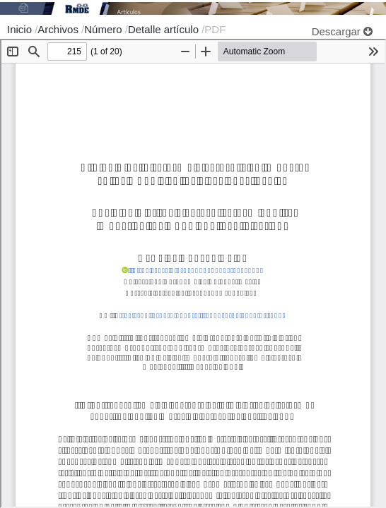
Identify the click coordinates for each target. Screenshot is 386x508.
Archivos (59, 29)
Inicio (21, 29)
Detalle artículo (164, 29)
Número (104, 29)
